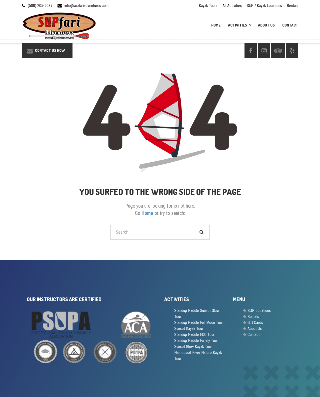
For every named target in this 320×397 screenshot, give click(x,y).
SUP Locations (259, 310)
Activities (237, 25)
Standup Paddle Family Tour (196, 340)
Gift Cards (255, 322)
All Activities (232, 5)
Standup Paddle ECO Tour (194, 334)
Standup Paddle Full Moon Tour (198, 322)
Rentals (292, 5)
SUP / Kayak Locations (264, 5)
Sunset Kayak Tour (188, 328)
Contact (290, 25)
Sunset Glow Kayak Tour (193, 346)
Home (215, 25)
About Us (266, 25)
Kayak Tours (208, 5)
